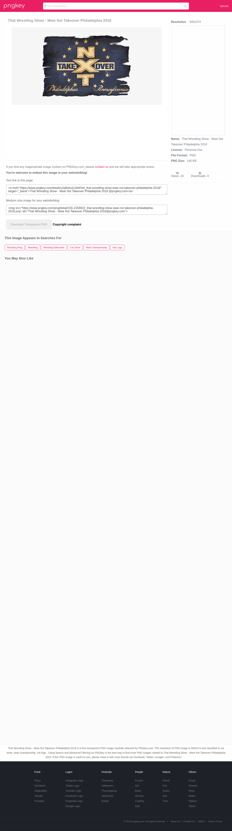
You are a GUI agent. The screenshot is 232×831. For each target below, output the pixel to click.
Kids (137, 806)
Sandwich (40, 785)
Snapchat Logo (74, 801)
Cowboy (139, 801)
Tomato (38, 795)
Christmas (107, 780)
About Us (175, 821)
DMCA (201, 821)
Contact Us (189, 821)
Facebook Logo (74, 795)
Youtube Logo (73, 790)
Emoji (192, 780)
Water (192, 795)
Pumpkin (39, 801)
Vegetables (40, 790)
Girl (137, 785)
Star (165, 795)
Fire (165, 785)
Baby (138, 790)
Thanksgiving (109, 790)
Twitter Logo (72, 785)
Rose (192, 790)
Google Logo (72, 806)
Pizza (37, 780)
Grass (166, 790)
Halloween (107, 785)
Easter (105, 801)
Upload (224, 5)
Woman (139, 795)
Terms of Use (215, 821)
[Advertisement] (86, 132)
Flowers (193, 785)
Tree (165, 801)
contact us (101, 166)
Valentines (107, 795)
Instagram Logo (74, 780)
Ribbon (193, 801)
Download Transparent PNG (29, 224)
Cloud (166, 780)
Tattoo (192, 806)
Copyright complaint (67, 224)
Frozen (139, 780)
